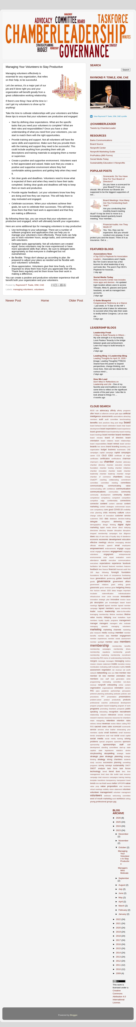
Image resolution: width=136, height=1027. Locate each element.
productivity (116, 700)
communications (98, 492)
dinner (114, 527)
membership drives (122, 649)
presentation (111, 697)
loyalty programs (111, 620)
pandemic (105, 691)
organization (95, 688)
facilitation (94, 566)
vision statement (115, 789)
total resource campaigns (108, 777)
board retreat (113, 444)
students (127, 759)
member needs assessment (119, 639)
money (127, 664)
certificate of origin (122, 456)
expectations (105, 563)
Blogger (73, 1015)
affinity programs (123, 410)
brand (108, 446)
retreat (98, 724)
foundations (94, 575)
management (124, 620)
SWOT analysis (97, 768)
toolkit (116, 774)
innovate (116, 596)
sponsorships (109, 744)
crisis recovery (109, 513)
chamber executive (114, 465)
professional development (120, 703)
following (105, 572)
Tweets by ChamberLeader (103, 128)
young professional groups (101, 802)
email (117, 545)
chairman (126, 458)
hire (91, 590)
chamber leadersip (107, 474)
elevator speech (105, 545)
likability (99, 617)
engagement (116, 551)
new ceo (111, 673)
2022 (118, 919)
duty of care (100, 536)
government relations (99, 584)
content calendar (116, 504)
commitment (125, 480)
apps (121, 413)
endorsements (110, 548)
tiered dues (114, 771)
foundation (125, 572)
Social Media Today (99, 159)
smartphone (100, 736)
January (123, 914)
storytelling (109, 753)
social (116, 735)
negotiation (106, 670)
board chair (121, 426)
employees (126, 545)
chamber (109, 461)
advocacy (104, 410)
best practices (104, 423)
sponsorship (94, 745)
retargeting (100, 721)
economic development (110, 539)
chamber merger (123, 474)
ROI (128, 724)
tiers (123, 771)
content (103, 503)
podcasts (117, 694)
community (125, 492)
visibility (106, 789)
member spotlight (97, 642)
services (101, 730)
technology (95, 771)
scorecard (117, 726)
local (114, 617)
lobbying (107, 617)
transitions (101, 780)
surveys (108, 765)
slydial (100, 733)
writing (128, 799)
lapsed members (106, 608)
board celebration (109, 426)
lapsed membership (122, 608)
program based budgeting (107, 706)
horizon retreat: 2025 (102, 590)
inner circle (106, 596)
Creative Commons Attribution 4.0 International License (119, 996)
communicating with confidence (102, 489)
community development (100, 495)
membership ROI (96, 658)
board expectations (108, 429)
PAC (92, 691)
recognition (113, 712)
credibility (126, 510)
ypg (114, 802)
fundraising (126, 575)
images (119, 590)
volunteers (39, 289)
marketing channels (112, 630)
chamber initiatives (122, 468)
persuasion (126, 691)
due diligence (124, 533)
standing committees (109, 747)
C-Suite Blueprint (102, 300)
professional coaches (99, 703)
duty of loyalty (110, 536)
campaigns (94, 453)
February (123, 910)
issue (128, 599)
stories (127, 750)
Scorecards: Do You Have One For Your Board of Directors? (115, 179)
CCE (98, 456)
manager (94, 623)
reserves (100, 718)
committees (125, 483)
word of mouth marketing (101, 799)
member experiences (98, 639)
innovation (125, 596)
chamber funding (107, 468)
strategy (101, 759)
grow (113, 587)
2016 (118, 944)
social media (96, 738)
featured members (116, 566)
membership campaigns (100, 649)
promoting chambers (108, 709)
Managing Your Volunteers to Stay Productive (123, 857)
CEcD (104, 455)
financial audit (121, 569)
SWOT (127, 765)
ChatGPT (93, 480)
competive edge (97, 501)
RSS (92, 727)
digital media (105, 527)
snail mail (109, 736)
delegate (94, 522)
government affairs (121, 581)
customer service (122, 516)
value (127, 783)
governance (103, 581)
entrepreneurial (124, 554)
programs (94, 708)
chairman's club (96, 462)
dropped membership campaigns (103, 533)
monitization (94, 667)
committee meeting (109, 483)
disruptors (126, 530)
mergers (93, 661)
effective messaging (116, 542)
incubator (93, 593)
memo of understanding (113, 658)
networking (102, 673)
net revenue (117, 670)
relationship (94, 715)
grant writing (117, 584)
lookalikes (121, 617)
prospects (121, 709)
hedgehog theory (123, 587)
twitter (114, 783)
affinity (113, 410)
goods (92, 581)
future (92, 578)
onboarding (112, 685)
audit (101, 419)
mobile (114, 664)
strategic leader (123, 753)
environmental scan (98, 557)
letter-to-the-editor (123, 611)
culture (120, 512)
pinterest (93, 694)
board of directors (114, 438)
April (121, 901)
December (123, 834)
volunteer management (101, 792)
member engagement (120, 636)
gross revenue (105, 587)
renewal (127, 715)
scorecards (126, 727)
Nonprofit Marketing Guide (102, 151)
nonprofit (101, 685)
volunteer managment (122, 792)
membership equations (100, 652)
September (124, 878)
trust (104, 783)
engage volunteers (102, 551)
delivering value (122, 522)
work (114, 799)
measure (97, 633)
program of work (124, 706)
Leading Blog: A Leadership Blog (110, 356)
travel (128, 780)
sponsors (126, 742)
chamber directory (97, 465)
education (126, 539)
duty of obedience (123, 536)
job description (97, 602)
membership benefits (121, 646)
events (103, 560)
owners (127, 688)
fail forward (103, 566)
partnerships (115, 691)
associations (118, 416)
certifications (116, 459)
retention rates (123, 720)
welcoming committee (121, 796)
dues (92, 536)
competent (116, 498)
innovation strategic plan (100, 599)
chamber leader (115, 471)
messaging (119, 661)
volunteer (126, 789)
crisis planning (96, 513)
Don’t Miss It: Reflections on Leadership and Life (106, 383)
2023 (118, 830)
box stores (101, 447)
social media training (114, 739)
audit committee (111, 419)
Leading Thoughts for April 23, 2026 (109, 358)
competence (94, 498)
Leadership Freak (102, 332)
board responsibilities (98, 444)
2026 (118, 818)
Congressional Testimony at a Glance (110, 303)
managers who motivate (120, 623)
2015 (118, 948)
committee (94, 483)
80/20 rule (94, 410)
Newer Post (13, 300)
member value (111, 642)
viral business (124, 786)
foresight (115, 572)
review (113, 724)
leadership (110, 611)
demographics (95, 525)
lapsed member (111, 605)
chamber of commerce (100, 477)
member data (103, 636)
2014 (118, 952)
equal (111, 557)
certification (105, 458)
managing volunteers (23, 289)
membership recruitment (120, 655)
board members (122, 434)
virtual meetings (96, 789)
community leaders (121, 495)
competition (126, 498)
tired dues (105, 774)
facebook (126, 563)
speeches (117, 742)
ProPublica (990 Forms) (101, 155)
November (123, 840)
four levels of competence (110, 575)
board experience (123, 429)
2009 (118, 973)
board (127, 422)
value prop (94, 786)
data (106, 519)
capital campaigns (122, 452)
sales (110, 726)
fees (100, 569)
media (104, 633)
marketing (95, 629)
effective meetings (98, 542)
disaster (110, 530)
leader (93, 611)
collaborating (114, 480)
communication (123, 489)
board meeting (125, 432)
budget (104, 449)
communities (113, 492)
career (92, 456)
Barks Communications (101, 140)
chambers (117, 476)
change (127, 477)
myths (122, 667)
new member (120, 673)
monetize (121, 664)
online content (124, 685)
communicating (96, 486)
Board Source (96, 144)
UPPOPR (121, 783)
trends (93, 783)
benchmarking (125, 419)
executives (94, 563)
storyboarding (96, 753)
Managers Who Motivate (123, 870)
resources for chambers (121, 718)
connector (94, 504)
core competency (96, 510)
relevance (112, 715)
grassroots (94, 587)
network (93, 673)
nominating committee (111, 682)
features (127, 566)
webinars (107, 796)
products (126, 700)
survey (101, 765)
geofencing (111, 578)
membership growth (121, 652)
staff (121, 744)
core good (108, 510)
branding (115, 446)
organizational (107, 688)
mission (93, 664)
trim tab (99, 783)
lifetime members (116, 614)
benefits (94, 422)
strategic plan (97, 756)
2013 (118, 957)
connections (125, 501)
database (113, 519)
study (92, 762)
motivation (116, 667)
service (93, 729)
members (125, 641)
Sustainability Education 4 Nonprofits (107, 163)
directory (102, 530)
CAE (128, 450)
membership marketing (99, 655)
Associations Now (102, 254)
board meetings (96, 435)
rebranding (103, 712)
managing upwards (99, 626)
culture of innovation (105, 516)
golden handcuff (123, 578)
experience (116, 563)
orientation (118, 688)
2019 (118, 932)
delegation (106, 522)
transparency (111, 780)
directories (94, 530)
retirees (93, 724)
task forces (125, 768)
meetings (111, 633)
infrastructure (95, 596)
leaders (100, 611)
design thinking (109, 525)
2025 (118, 822)
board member (108, 435)
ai (100, 413)
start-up (122, 747)
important (126, 590)
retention (110, 720)
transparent (121, 780)
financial (112, 569)
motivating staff (105, 667)
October (123, 847)
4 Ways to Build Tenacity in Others (109, 335)
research (93, 718)
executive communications (119, 560)
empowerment (97, 548)
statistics (119, 750)
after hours (94, 413)
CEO (110, 455)
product (107, 700)
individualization (124, 593)
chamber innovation (98, 471)
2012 (118, 961)
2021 (118, 923)
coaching (103, 480)
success (99, 762)
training (121, 777)
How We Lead (100, 379)
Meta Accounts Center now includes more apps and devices (109, 281)
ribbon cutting (121, 724)
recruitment (125, 711)
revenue (106, 723)
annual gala (113, 413)
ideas (114, 590)
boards (93, 446)
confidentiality (112, 501)
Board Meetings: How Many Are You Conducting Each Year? (116, 203)
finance (105, 569)
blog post (114, 423)
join (106, 602)
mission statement (104, 664)
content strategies (107, 507)
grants (128, 584)
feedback (94, 569)
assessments (107, 416)
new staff (104, 679)
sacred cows (100, 726)
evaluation (120, 557)
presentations (124, 697)
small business (110, 732)
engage (120, 548)
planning (100, 694)
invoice (123, 599)
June (121, 893)
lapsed (101, 605)
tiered (105, 771)
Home (45, 300)
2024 (118, 826)
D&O (101, 519)
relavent (103, 715)
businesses (121, 450)
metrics (127, 661)
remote (120, 715)
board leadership (112, 432)
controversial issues (122, 507)
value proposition (109, 786)
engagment (108, 554)
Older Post (76, 300)
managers (103, 623)
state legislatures (106, 750)
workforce (121, 799)
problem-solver (95, 700)
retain (92, 721)
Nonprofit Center (98, 148)
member (119, 632)
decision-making (124, 519)
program (93, 706)
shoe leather (110, 730)
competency (105, 498)
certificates (94, 459)
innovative (115, 599)
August (122, 885)
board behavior (96, 426)
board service (125, 444)
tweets (109, 783)
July (121, 889)
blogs (121, 423)
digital (120, 524)
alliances (105, 413)
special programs (106, 742)
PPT (103, 697)
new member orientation (113, 676)
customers (94, 519)
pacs (98, 691)
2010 (118, 969)
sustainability (118, 765)
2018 (118, 936)
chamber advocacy (122, 462)
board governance (98, 432)
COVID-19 (118, 510)
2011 (118, 965)
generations (101, 578)
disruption (118, 530)
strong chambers (114, 759)
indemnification (108, 593)
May (121, 897)
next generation (117, 679)
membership (99, 645)
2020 (118, 927)
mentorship (126, 658)
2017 (118, 940)
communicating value (119, 486)
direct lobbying (124, 527)
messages (110, 661)
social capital (125, 736)
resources (108, 718)
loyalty (101, 620)
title (111, 774)
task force (112, 768)
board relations (107, 441)
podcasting (109, 694)
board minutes (96, 438)
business (112, 449)
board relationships (122, 441)
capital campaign (106, 453)
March (122, 906)
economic (94, 539)
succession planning (112, 762)
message (101, 661)
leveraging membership (99, 614)
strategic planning (114, 756)
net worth (126, 670)
